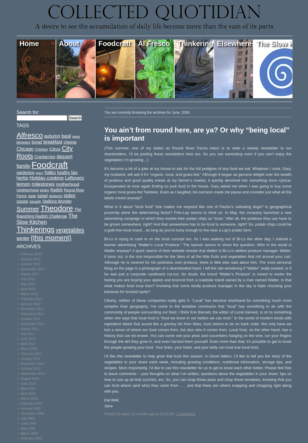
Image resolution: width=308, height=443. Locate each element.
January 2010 (31, 408)
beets (76, 136)
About (69, 43)
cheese (70, 142)
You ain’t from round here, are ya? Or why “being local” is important (197, 134)
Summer (28, 208)
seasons (55, 196)
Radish (56, 190)
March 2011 (29, 348)
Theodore (56, 208)
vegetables (70, 230)
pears (44, 190)
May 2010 (28, 388)
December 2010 (32, 363)
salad (42, 195)
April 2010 (28, 393)
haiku (50, 172)
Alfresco (30, 135)
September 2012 (33, 269)
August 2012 (30, 274)
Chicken (41, 149)
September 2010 (33, 373)
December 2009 (32, 413)
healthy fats (67, 173)
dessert (65, 156)
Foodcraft (115, 43)
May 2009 (28, 428)
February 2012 (31, 299)
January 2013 (31, 259)
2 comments (185, 414)
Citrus (55, 149)
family (23, 166)
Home (29, 43)
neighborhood (28, 190)
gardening (26, 173)
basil (66, 136)
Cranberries (44, 157)
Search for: (28, 112)
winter (23, 238)
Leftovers (74, 178)
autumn (52, 136)
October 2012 (31, 264)
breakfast (52, 141)
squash (35, 202)
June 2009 (28, 423)
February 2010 (31, 403)
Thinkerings (196, 43)
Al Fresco (154, 43)
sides (69, 195)
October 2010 (31, 368)
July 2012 (28, 279)
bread (37, 142)
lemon (23, 184)
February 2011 (31, 353)
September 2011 (33, 324)
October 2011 (31, 319)
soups (22, 201)
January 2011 (31, 358)
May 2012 (28, 284)
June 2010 (28, 383)
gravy (39, 173)
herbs (22, 178)
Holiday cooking (47, 178)
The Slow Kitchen (274, 43)
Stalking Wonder (57, 201)
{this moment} (51, 237)
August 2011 (30, 328)
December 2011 (32, 309)
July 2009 (28, 418)
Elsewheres (235, 43)
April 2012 (28, 289)
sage (32, 196)
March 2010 (29, 398)
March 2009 (29, 433)
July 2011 (28, 333)
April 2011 (28, 343)
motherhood (67, 184)
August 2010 (30, 378)
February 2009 (31, 438)
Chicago (25, 148)
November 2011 (32, 314)
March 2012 (29, 294)
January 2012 (31, 304)
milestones (43, 184)
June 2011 (28, 338)
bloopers (23, 142)
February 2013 (31, 254)
